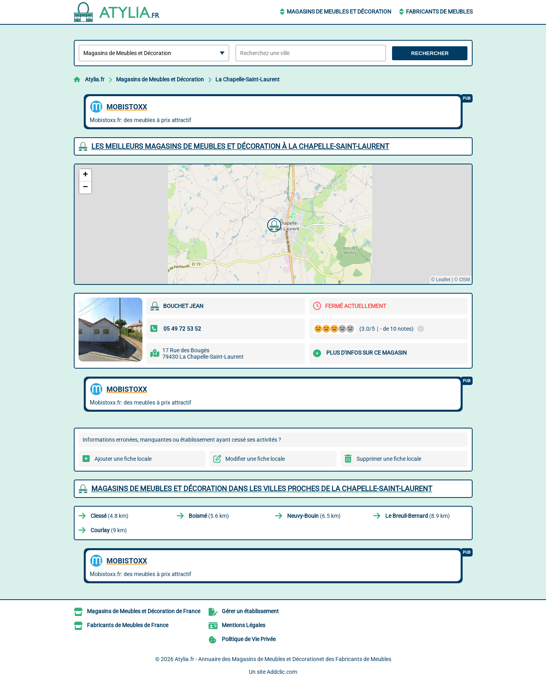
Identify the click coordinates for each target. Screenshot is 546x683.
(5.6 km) (209, 516)
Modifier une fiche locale (255, 459)
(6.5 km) (314, 516)
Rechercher (430, 53)
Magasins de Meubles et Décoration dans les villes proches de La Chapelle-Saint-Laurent (261, 488)
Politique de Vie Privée (249, 639)
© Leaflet (440, 279)
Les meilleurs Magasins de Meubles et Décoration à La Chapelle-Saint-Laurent (240, 146)
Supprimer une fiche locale (389, 459)
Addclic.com (282, 672)
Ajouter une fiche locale (123, 459)
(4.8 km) (109, 516)
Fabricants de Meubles (439, 11)
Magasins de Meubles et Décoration (339, 11)
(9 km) (109, 530)
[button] (273, 224)
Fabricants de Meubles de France (127, 625)
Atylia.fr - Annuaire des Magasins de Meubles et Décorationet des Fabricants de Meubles (283, 659)
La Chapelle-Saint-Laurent (247, 79)
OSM (464, 279)
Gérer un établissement (250, 611)
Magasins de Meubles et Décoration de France (143, 611)
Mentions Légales (243, 625)
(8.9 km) (417, 516)
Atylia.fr (94, 79)
